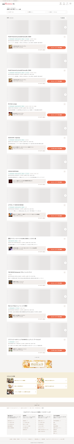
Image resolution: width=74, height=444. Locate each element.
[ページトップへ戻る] (37, 404)
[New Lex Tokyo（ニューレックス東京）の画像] (37, 296)
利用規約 (14, 439)
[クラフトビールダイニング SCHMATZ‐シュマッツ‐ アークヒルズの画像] (37, 330)
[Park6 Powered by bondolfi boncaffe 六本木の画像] (37, 27)
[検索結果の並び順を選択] (63, 18)
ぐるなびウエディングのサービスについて (52, 439)
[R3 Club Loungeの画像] (37, 94)
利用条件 (18, 439)
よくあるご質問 (62, 439)
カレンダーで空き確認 (56, 47)
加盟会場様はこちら (38, 439)
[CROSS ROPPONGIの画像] (37, 162)
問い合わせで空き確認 (56, 148)
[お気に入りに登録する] (64, 37)
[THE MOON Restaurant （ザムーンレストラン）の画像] (37, 263)
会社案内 (11, 439)
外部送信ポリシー (31, 439)
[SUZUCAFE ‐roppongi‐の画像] (37, 128)
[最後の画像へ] (65, 27)
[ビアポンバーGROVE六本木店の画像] (37, 195)
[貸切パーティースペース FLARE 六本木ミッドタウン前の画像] (37, 229)
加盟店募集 (43, 439)
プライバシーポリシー (24, 439)
